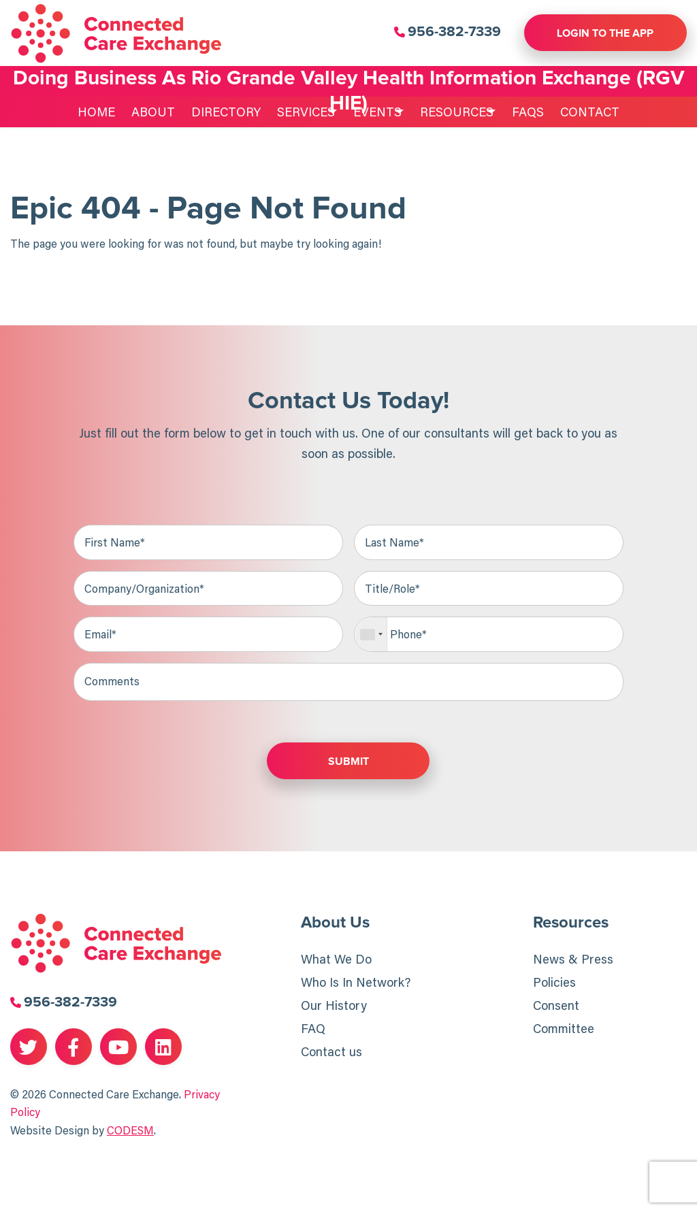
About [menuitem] (138, 111)
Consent (556, 1006)
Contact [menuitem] (605, 111)
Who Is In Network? (355, 983)
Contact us (331, 1053)
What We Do (336, 960)
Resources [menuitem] (462, 111)
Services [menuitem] (291, 111)
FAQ (313, 1029)
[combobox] (371, 635)
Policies (554, 983)
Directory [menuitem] (211, 111)
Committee (563, 1029)
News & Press (573, 960)
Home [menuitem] (81, 111)
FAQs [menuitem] (544, 111)
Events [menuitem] (372, 111)
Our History (334, 1006)
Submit (348, 762)
